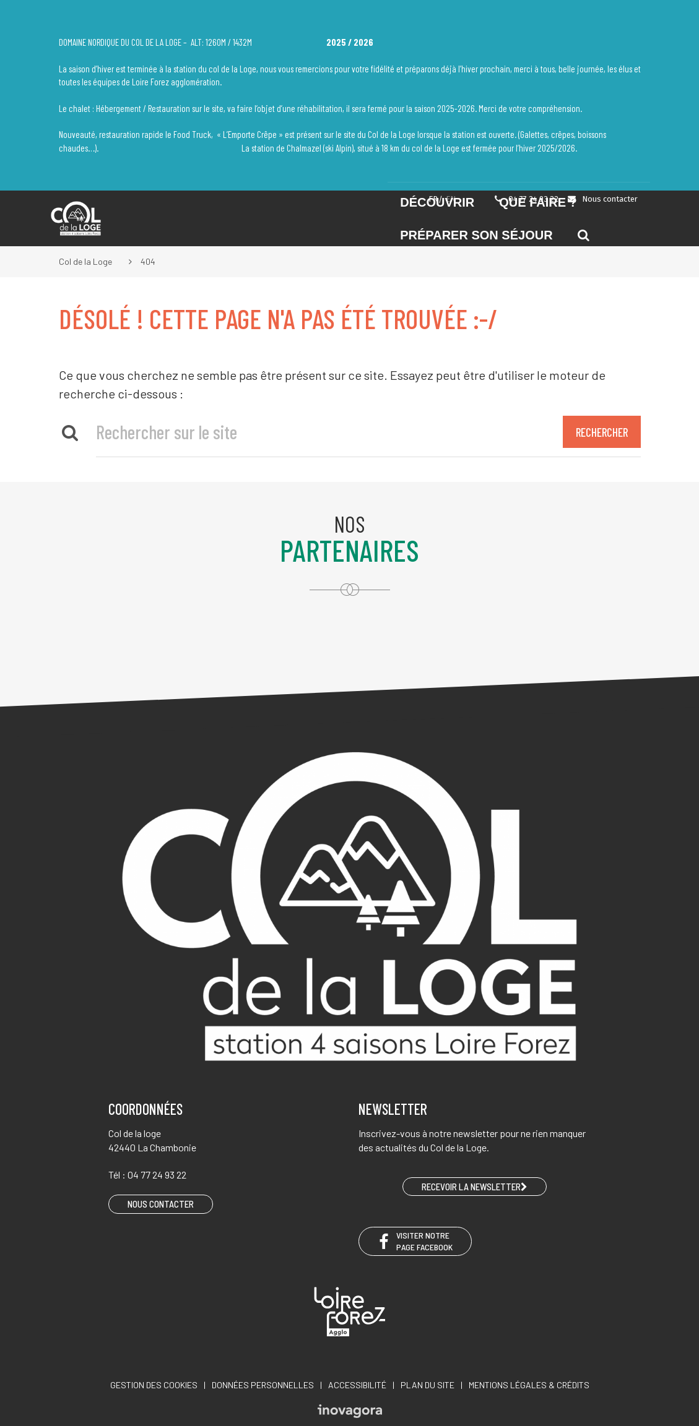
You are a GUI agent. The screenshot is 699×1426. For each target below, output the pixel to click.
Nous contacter (602, 199)
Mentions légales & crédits (529, 1385)
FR (433, 199)
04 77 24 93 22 (525, 199)
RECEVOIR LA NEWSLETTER (475, 1186)
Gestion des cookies (154, 1385)
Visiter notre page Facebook (415, 1241)
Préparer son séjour (476, 235)
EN (451, 199)
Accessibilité (357, 1385)
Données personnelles (263, 1385)
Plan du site (427, 1385)
